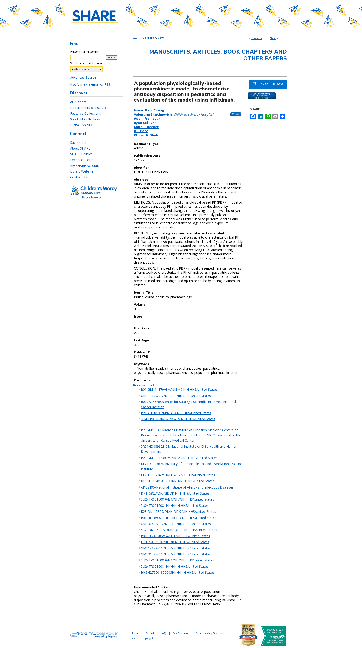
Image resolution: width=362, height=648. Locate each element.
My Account (181, 633)
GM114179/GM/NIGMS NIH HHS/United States (176, 395)
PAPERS (149, 38)
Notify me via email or (90, 84)
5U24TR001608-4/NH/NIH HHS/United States (174, 505)
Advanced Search (83, 77)
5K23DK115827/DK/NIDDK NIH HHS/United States (179, 530)
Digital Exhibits (81, 125)
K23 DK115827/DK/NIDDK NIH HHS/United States (178, 511)
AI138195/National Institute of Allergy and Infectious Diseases (187, 487)
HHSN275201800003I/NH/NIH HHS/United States (177, 481)
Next (273, 38)
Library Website (81, 171)
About (150, 633)
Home (137, 38)
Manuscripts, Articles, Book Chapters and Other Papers (218, 55)
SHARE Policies (81, 154)
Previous (256, 38)
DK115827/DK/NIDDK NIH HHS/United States (175, 493)
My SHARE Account (84, 165)
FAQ (163, 633)
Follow (235, 114)
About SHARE (80, 148)
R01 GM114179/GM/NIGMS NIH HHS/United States (179, 389)
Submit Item (79, 142)
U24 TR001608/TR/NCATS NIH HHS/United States (178, 419)
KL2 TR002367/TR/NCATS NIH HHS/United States (178, 475)
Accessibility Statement (212, 633)
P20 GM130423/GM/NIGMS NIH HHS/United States (179, 458)
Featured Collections (85, 113)
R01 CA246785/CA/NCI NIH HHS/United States (175, 536)
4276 (161, 38)
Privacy (134, 638)
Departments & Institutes (89, 107)
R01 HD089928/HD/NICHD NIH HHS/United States (178, 518)
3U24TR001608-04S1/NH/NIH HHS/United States (177, 499)
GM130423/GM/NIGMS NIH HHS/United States (176, 524)
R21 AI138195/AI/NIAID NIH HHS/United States (176, 413)
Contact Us (78, 177)
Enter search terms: (84, 51)
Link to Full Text (268, 84)
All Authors (78, 102)
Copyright (147, 638)
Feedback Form (82, 160)
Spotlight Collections (85, 119)
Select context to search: (88, 63)
